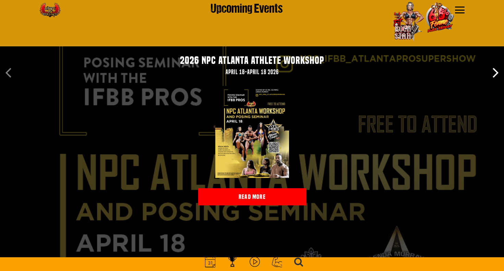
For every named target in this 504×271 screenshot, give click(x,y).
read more (252, 196)
